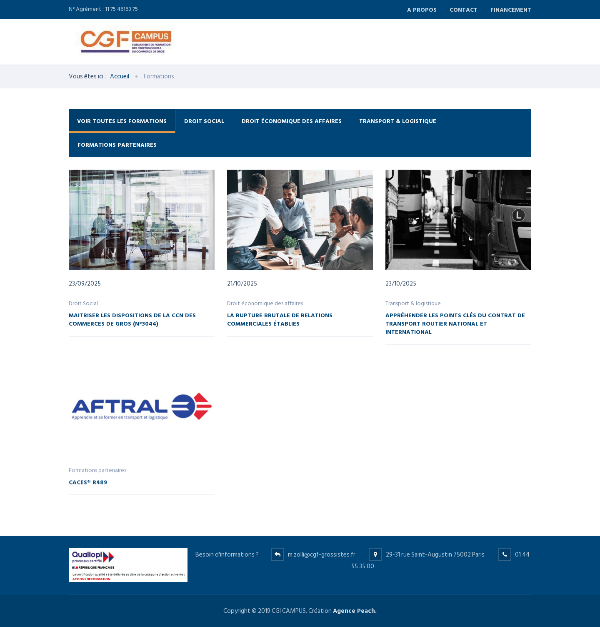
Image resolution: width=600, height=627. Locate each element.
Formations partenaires (117, 145)
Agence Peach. (355, 611)
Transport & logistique (397, 121)
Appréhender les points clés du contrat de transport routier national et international (455, 323)
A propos (422, 10)
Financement (510, 10)
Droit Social (204, 121)
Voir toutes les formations (122, 121)
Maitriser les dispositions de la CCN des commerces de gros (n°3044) (132, 319)
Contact (464, 10)
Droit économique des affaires (292, 121)
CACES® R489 (88, 486)
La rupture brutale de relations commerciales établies (279, 319)
